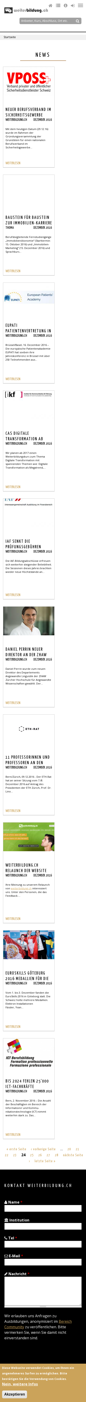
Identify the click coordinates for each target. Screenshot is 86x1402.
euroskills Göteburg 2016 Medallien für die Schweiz (27, 978)
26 (40, 1155)
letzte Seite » (45, 1161)
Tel (10, 1238)
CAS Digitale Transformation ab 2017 (24, 439)
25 (32, 1155)
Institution (16, 1220)
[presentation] (39, 1355)
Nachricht (17, 1273)
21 (77, 1149)
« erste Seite (16, 1149)
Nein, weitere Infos (20, 1384)
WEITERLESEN (13, 163)
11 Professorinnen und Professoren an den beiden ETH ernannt (28, 763)
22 (6, 1155)
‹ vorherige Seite (43, 1149)
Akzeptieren (14, 1394)
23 (15, 1155)
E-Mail (13, 1255)
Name (13, 1202)
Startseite (10, 37)
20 (69, 1149)
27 (48, 1155)
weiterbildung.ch (21, 888)
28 (56, 1155)
